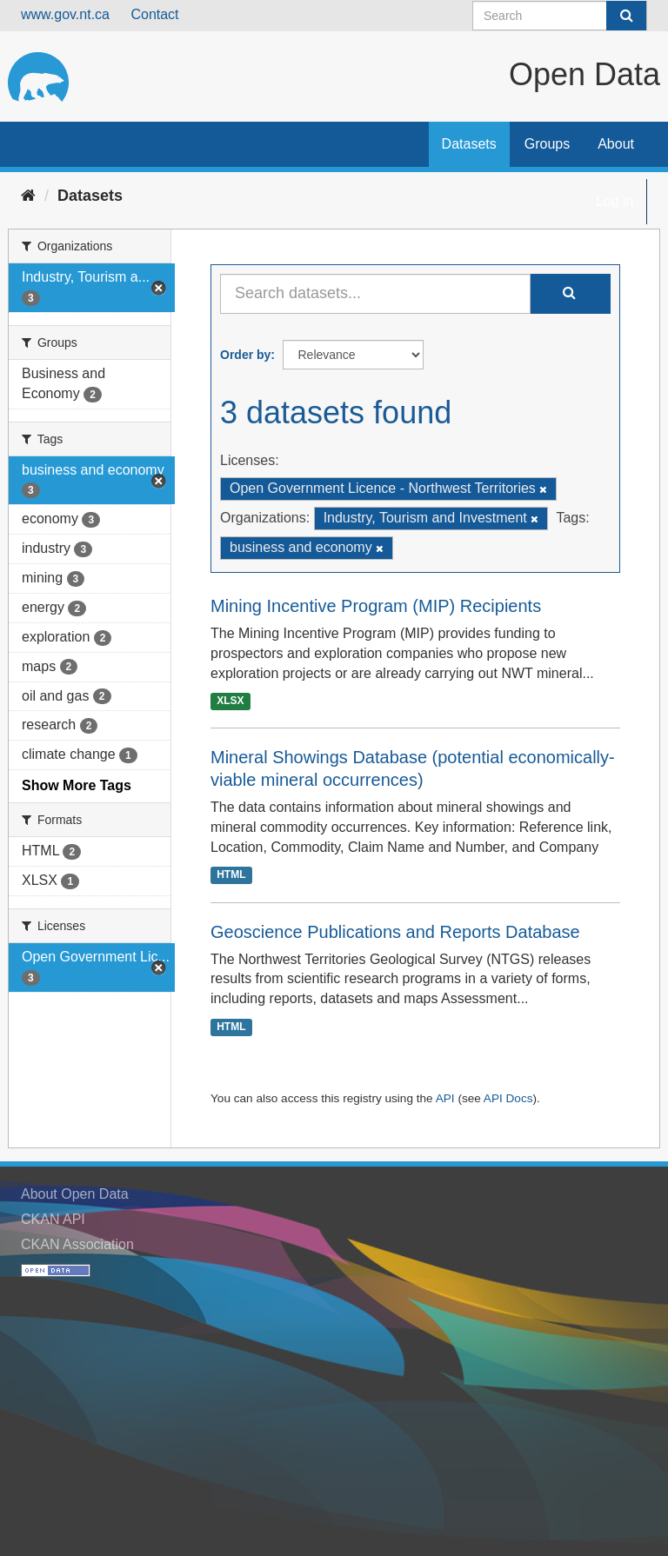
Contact (154, 14)
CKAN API (53, 1219)
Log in (615, 201)
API (445, 1098)
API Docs (508, 1098)
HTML (231, 875)
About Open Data (75, 1194)
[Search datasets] (559, 15)
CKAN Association (77, 1244)
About (616, 143)
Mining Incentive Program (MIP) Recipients (375, 605)
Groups (547, 143)
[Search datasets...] (375, 294)
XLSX (230, 701)
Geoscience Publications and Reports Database (395, 931)
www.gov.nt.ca (65, 14)
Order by (245, 355)
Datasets (469, 143)
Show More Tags (76, 785)
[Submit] (626, 15)
